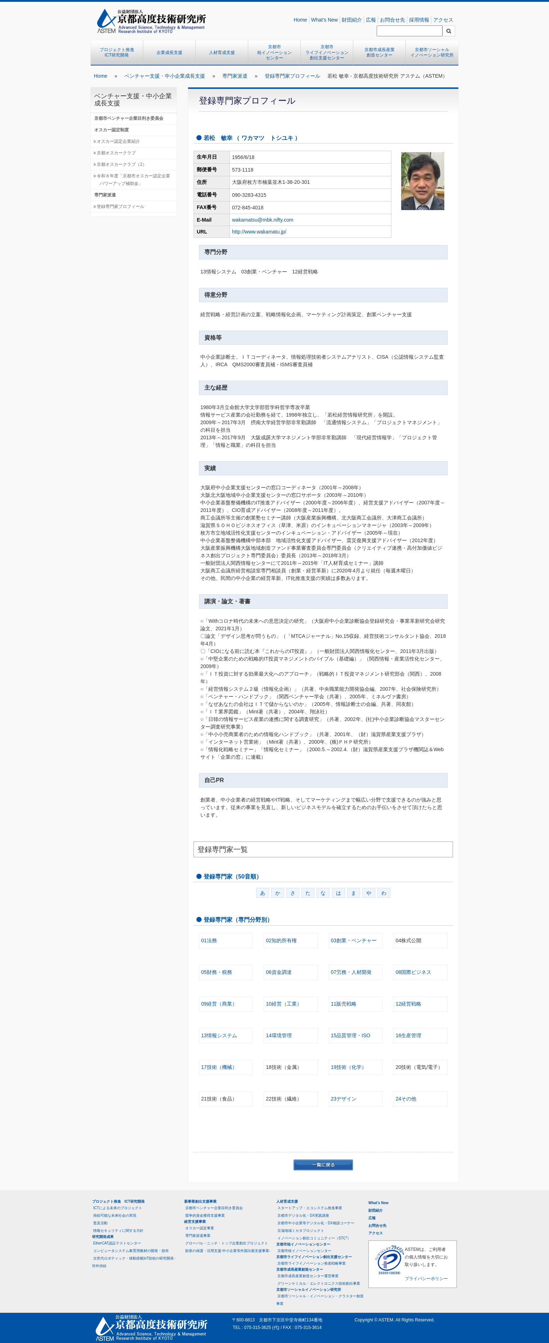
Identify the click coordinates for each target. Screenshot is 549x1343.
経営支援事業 (195, 1222)
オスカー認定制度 (111, 129)
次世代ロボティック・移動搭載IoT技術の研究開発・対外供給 (134, 1262)
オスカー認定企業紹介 (118, 141)
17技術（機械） (219, 1067)
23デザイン (344, 1099)
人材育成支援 (222, 52)
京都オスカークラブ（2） (122, 164)
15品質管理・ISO (351, 1035)
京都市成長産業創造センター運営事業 (308, 1276)
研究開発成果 (103, 1237)
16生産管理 (409, 1035)
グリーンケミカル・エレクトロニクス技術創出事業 (318, 1283)
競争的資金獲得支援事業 (205, 1215)
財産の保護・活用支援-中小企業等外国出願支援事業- (228, 1251)
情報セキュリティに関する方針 (118, 1231)
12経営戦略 (409, 1004)
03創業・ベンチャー (354, 940)
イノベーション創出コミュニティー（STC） (314, 1237)
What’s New (324, 20)
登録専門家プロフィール (292, 76)
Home (300, 20)
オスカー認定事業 (199, 1228)
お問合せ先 (392, 20)
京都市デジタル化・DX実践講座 (303, 1215)
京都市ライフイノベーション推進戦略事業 (311, 1263)
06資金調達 (279, 972)
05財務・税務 (216, 972)
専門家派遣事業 (197, 1236)
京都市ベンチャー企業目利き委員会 (128, 118)
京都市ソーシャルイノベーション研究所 (432, 52)
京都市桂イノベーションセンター (274, 52)
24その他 (406, 1099)
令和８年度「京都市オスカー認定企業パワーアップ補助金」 (133, 179)
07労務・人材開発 (351, 972)
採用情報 (419, 20)
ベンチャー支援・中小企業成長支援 (164, 76)
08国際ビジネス (414, 972)
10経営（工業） (284, 1004)
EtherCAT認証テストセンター (117, 1243)
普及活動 (100, 1223)
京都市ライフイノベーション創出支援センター (327, 52)
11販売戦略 (344, 1004)
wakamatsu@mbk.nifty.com (262, 220)
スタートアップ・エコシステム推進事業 (309, 1208)
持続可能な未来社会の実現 (114, 1215)
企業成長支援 (169, 52)
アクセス (443, 20)
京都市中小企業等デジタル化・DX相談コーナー (315, 1223)
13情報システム (219, 1035)
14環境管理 (279, 1035)
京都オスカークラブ (116, 152)
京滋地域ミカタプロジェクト (300, 1231)
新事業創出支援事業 (200, 1201)
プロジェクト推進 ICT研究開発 (119, 52)
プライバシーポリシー (426, 1278)
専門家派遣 (235, 76)
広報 (371, 20)
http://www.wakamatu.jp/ (259, 232)
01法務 (209, 940)
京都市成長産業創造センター (379, 52)
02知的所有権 (281, 940)
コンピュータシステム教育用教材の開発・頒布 (131, 1251)
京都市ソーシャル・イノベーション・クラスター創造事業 (320, 1300)
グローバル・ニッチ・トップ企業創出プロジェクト (226, 1243)
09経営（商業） (219, 1004)
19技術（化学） (349, 1067)
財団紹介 (352, 20)
